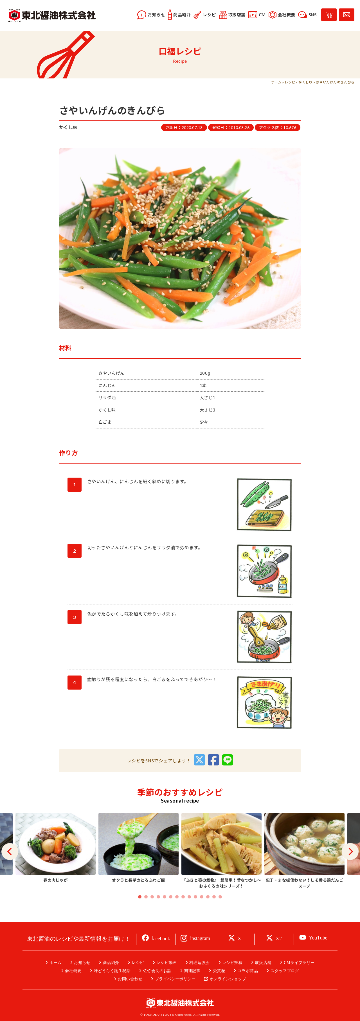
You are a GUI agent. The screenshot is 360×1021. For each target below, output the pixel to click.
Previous (9, 863)
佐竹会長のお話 (157, 971)
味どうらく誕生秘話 (112, 971)
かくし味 (305, 82)
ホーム (276, 82)
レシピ (290, 82)
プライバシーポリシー (175, 979)
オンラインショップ (228, 979)
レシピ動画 (166, 963)
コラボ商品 (248, 971)
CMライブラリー (299, 963)
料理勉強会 (199, 963)
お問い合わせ (130, 979)
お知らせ (82, 963)
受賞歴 (219, 971)
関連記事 (192, 971)
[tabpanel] (221, 864)
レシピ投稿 (232, 963)
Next (350, 863)
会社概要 (73, 971)
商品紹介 (111, 963)
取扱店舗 (263, 963)
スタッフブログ (285, 971)
